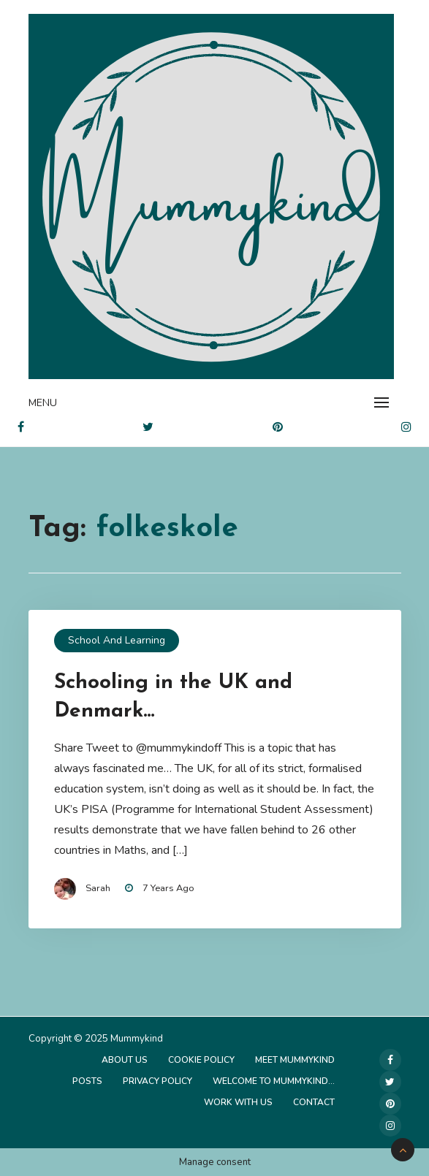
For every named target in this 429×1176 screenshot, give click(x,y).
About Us (125, 1060)
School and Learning (116, 640)
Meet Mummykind (295, 1060)
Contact (314, 1102)
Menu (43, 403)
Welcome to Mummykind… (274, 1081)
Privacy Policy (157, 1081)
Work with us (238, 1102)
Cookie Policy (201, 1060)
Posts (87, 1081)
